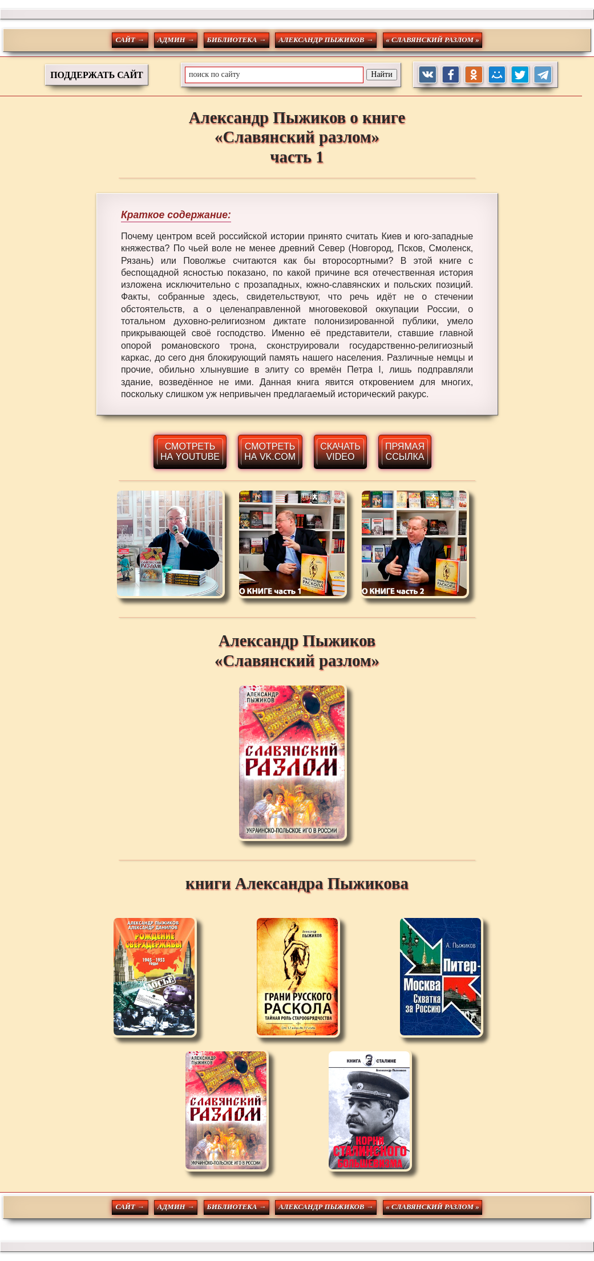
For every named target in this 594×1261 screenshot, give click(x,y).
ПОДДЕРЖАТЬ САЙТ (96, 75)
